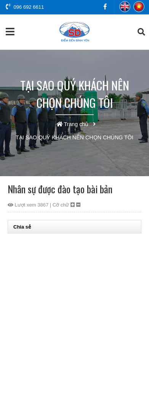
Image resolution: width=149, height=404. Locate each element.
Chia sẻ (22, 227)
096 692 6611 (25, 7)
